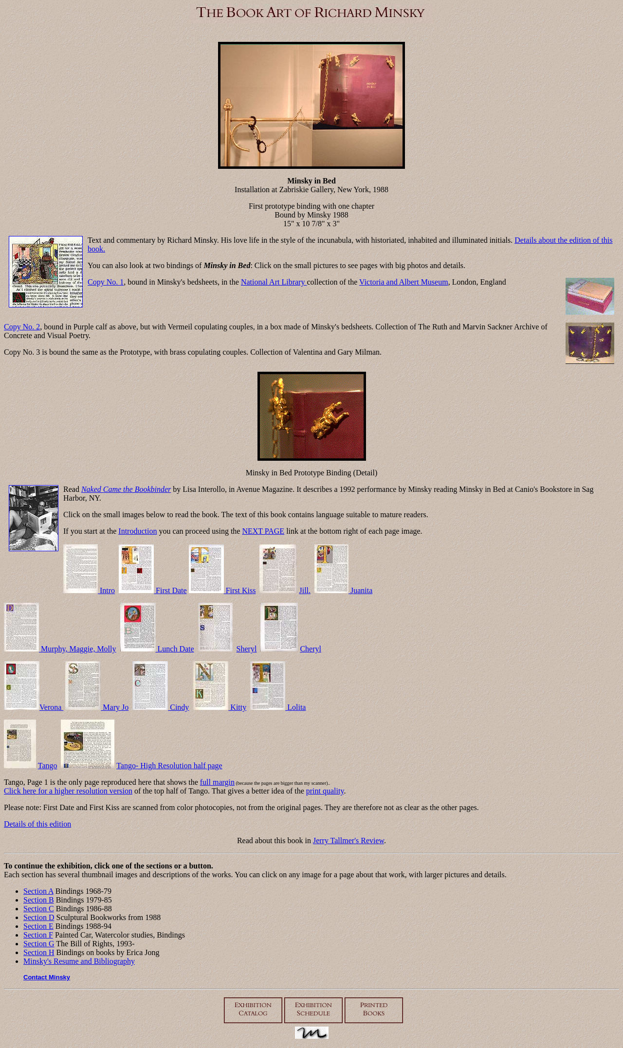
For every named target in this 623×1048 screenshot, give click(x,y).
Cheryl (310, 649)
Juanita (343, 590)
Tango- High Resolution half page (169, 765)
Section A (38, 891)
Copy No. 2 (22, 327)
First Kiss (222, 590)
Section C (38, 908)
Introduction (137, 531)
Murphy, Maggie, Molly (60, 649)
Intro (89, 590)
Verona (33, 707)
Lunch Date (157, 649)
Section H (39, 952)
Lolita (278, 707)
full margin (217, 782)
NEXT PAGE (263, 531)
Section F (38, 935)
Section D (39, 917)
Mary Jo (96, 707)
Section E (38, 926)
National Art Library (274, 282)
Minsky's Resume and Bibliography (79, 961)
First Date (153, 590)
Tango (47, 765)
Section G (39, 944)
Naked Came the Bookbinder (126, 489)
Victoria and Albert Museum (403, 282)
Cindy (160, 707)
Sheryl (247, 649)
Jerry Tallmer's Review (348, 840)
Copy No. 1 (106, 282)
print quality (325, 791)
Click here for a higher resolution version (68, 791)
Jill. (305, 590)
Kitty (219, 707)
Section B (38, 900)
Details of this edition (37, 824)
